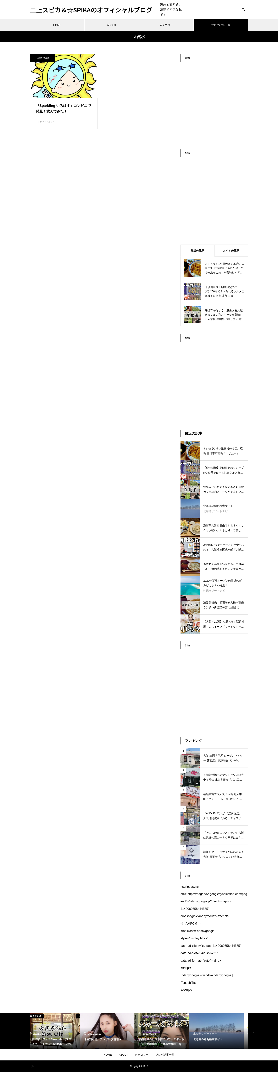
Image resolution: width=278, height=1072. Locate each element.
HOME (57, 25)
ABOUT (111, 25)
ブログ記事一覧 (220, 25)
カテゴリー (166, 25)
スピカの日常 (42, 57)
